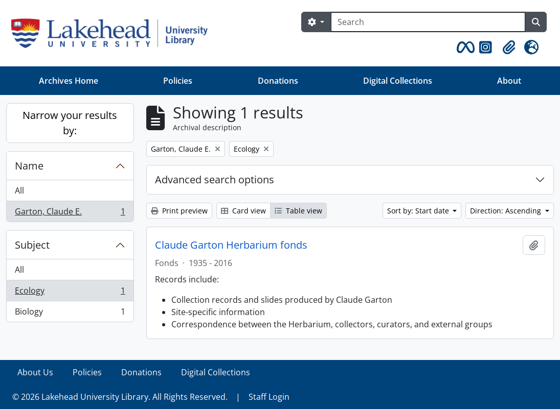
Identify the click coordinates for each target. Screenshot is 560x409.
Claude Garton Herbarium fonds (231, 245)
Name (29, 166)
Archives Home (68, 80)
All (19, 190)
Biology (69, 313)
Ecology (69, 292)
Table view (298, 210)
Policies (177, 80)
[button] (464, 47)
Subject (32, 245)
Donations (278, 80)
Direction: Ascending (506, 210)
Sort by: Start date (419, 210)
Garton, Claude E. (69, 213)
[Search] (428, 22)
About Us (35, 372)
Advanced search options (214, 179)
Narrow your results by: (70, 122)
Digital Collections (397, 80)
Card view (243, 210)
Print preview (179, 210)
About (509, 80)
